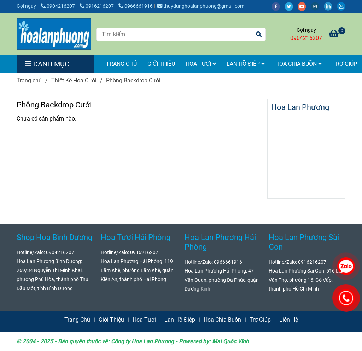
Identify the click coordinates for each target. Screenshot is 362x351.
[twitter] (291, 6)
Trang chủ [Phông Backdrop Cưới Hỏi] (29, 80)
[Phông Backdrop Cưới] (54, 34)
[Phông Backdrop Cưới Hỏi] (337, 34)
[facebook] (278, 6)
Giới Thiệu (161, 63)
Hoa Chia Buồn (298, 63)
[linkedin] (330, 6)
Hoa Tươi (201, 63)
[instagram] (317, 6)
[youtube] (304, 6)
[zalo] (343, 6)
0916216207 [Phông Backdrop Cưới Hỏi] (97, 6)
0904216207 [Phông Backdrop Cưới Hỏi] (58, 6)
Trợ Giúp (260, 319)
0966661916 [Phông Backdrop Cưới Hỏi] (135, 6)
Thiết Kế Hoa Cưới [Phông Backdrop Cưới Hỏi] (74, 80)
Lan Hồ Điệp (246, 63)
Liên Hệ (288, 319)
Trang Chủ (121, 63)
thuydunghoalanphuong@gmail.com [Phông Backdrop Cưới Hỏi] (200, 6)
